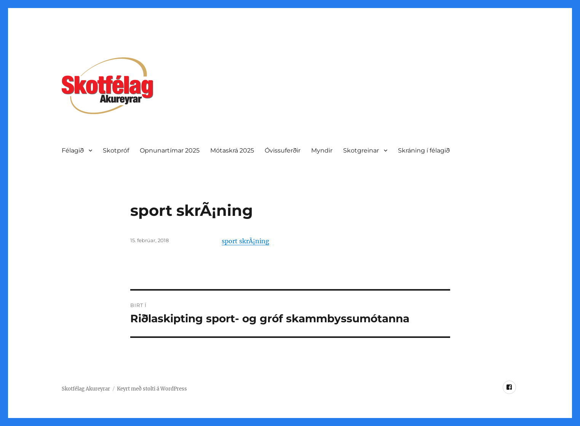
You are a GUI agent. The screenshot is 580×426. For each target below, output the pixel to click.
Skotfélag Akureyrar (86, 389)
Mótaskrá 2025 (232, 150)
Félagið (73, 150)
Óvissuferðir (282, 150)
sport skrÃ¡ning (245, 241)
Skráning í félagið (424, 150)
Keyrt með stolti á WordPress (152, 389)
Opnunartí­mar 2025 (170, 150)
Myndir (321, 150)
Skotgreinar (361, 150)
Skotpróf (116, 150)
